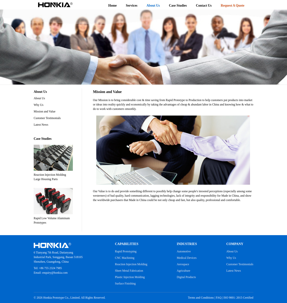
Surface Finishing (125, 283)
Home (112, 5)
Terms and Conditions (201, 297)
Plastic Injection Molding (130, 277)
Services (131, 5)
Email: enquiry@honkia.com (51, 272)
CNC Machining (124, 257)
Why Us (38, 104)
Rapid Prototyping (126, 251)
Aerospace (183, 264)
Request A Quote (232, 5)
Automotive (184, 251)
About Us (153, 5)
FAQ (218, 297)
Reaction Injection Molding (131, 264)
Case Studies (178, 5)
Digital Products (186, 277)
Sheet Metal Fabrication (129, 270)
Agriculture (183, 270)
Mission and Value (44, 111)
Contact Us (204, 5)
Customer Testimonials (47, 118)
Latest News (41, 124)
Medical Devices (187, 257)
